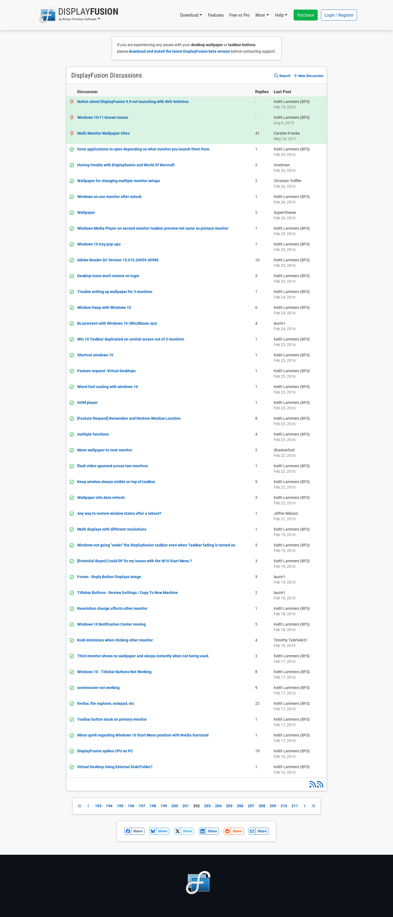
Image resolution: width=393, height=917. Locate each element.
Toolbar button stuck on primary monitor (112, 719)
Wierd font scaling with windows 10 (107, 386)
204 (218, 806)
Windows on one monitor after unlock (109, 196)
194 (109, 806)
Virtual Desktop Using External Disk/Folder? (115, 767)
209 (273, 806)
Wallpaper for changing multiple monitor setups (118, 181)
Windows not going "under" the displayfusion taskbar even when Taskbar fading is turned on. (156, 545)
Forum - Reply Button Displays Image (109, 577)
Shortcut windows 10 (95, 355)
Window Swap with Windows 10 (104, 307)
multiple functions (93, 434)
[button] (78, 15)
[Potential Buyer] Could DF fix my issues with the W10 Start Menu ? (134, 561)
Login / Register (338, 15)
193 (98, 806)
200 (174, 806)
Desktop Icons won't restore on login (108, 276)
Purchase (305, 15)
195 (120, 806)
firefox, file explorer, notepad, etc (105, 703)
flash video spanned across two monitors (112, 466)
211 (294, 806)
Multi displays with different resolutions (111, 529)
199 (163, 806)
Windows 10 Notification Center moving (111, 624)
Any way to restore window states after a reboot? (119, 513)
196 (131, 806)
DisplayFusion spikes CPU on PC (105, 751)
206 (240, 806)
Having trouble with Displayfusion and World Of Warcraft (126, 165)
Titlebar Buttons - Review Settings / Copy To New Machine (127, 592)
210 (284, 806)
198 (153, 806)
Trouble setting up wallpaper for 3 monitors (114, 291)
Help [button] (279, 15)
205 (229, 806)
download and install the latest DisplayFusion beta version (179, 51)
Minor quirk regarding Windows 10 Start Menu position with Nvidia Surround (143, 735)
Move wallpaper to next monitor (104, 450)
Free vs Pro (239, 15)
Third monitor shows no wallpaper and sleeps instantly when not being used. (143, 656)
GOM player (87, 402)
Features (216, 15)
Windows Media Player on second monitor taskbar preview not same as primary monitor (152, 228)
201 (185, 806)
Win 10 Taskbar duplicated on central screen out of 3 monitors (130, 339)
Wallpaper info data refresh (101, 497)
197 (142, 806)
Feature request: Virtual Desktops (106, 371)
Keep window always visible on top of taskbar (116, 482)
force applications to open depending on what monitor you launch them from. (143, 149)
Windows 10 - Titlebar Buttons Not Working (114, 672)
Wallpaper (86, 212)
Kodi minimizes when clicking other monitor (115, 640)
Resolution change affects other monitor (112, 608)
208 (262, 806)
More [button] (260, 15)
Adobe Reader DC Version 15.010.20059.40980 (118, 260)
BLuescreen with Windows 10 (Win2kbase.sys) (117, 323)
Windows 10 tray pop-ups (99, 244)
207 (251, 806)
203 (207, 806)
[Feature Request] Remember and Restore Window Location (129, 418)
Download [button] (189, 15)
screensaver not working (98, 687)
